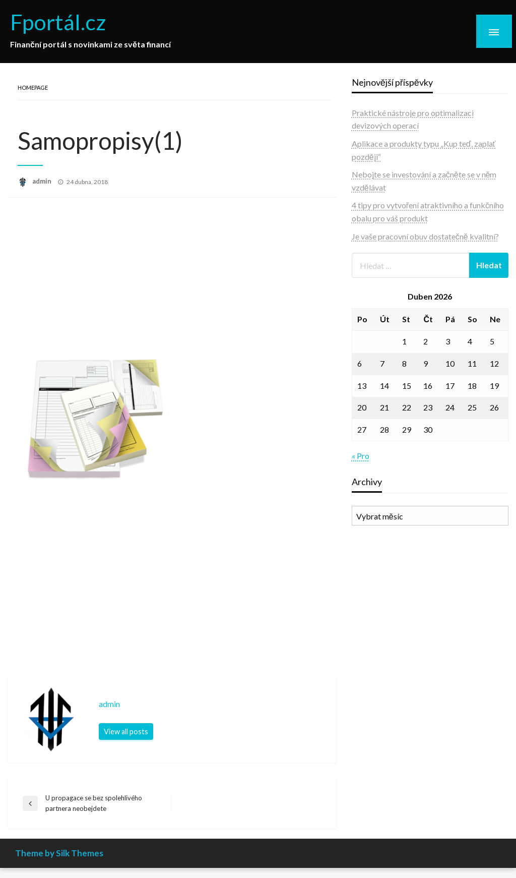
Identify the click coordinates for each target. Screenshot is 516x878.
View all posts (126, 731)
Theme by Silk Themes (59, 853)
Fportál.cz (58, 22)
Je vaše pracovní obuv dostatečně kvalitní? (425, 236)
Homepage (33, 87)
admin (42, 181)
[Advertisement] (172, 278)
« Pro (360, 455)
